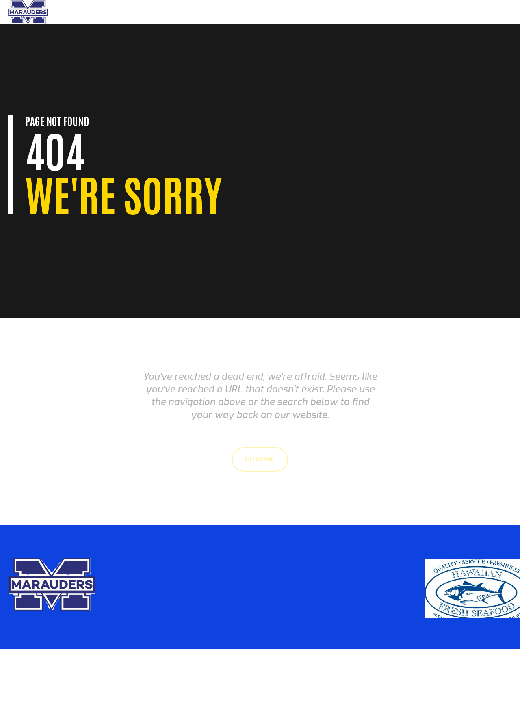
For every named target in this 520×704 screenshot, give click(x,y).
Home (384, 12)
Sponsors (488, 12)
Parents (414, 12)
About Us (450, 12)
